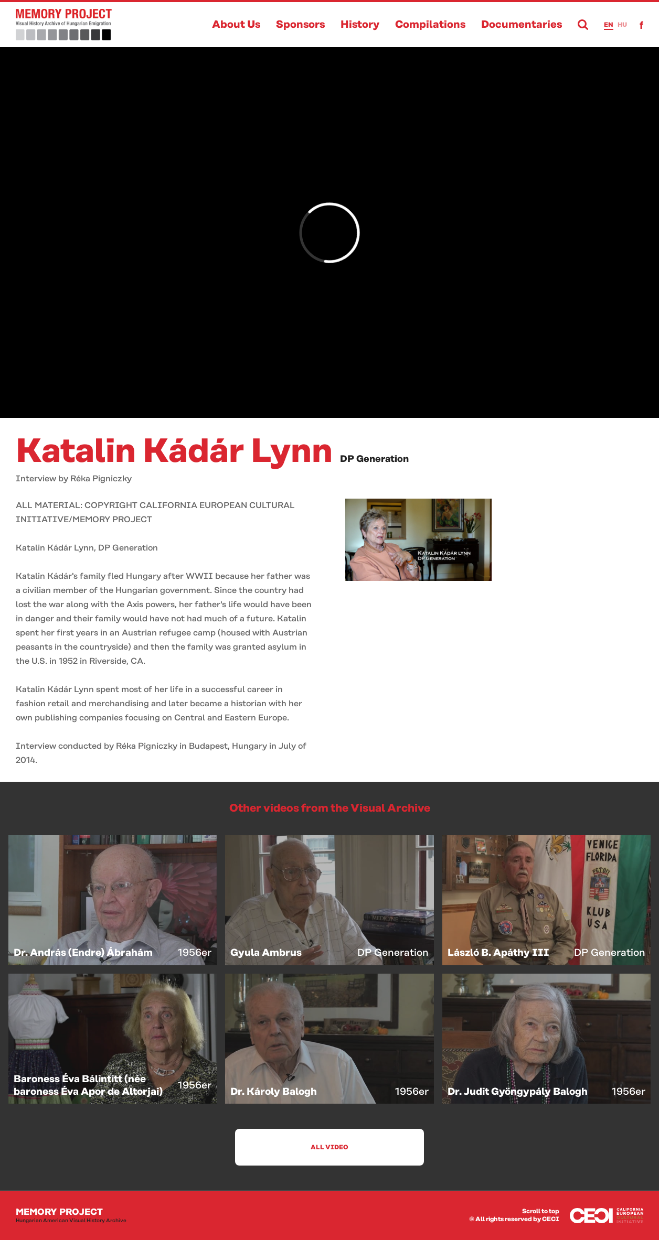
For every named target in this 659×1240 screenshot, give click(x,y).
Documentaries (521, 24)
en (608, 24)
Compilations (430, 24)
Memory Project (71, 1215)
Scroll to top (540, 1211)
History (360, 24)
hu (622, 24)
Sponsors (300, 24)
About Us (236, 24)
